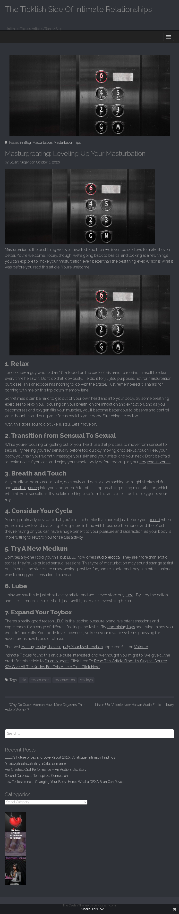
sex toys (86, 680)
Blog (27, 142)
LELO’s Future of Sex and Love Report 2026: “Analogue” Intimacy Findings (60, 757)
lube (129, 595)
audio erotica (108, 557)
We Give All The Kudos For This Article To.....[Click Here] (52, 667)
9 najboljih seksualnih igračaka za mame (35, 763)
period (154, 519)
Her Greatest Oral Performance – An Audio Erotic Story (45, 769)
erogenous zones (154, 462)
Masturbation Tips (67, 142)
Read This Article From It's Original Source (130, 661)
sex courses (40, 680)
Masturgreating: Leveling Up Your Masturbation (62, 647)
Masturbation (42, 142)
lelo (23, 680)
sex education (64, 680)
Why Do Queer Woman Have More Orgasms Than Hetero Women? (45, 707)
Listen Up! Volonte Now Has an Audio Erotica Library (134, 707)
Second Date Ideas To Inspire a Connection (36, 776)
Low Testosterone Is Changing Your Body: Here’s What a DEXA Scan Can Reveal (65, 782)
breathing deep (25, 488)
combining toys (121, 627)
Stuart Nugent (20, 162)
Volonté (141, 647)
